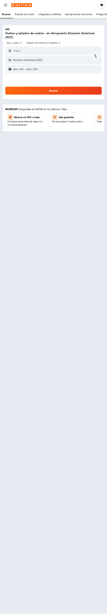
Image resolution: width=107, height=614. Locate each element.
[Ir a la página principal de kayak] (21, 5)
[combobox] (14, 42)
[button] (5, 5)
